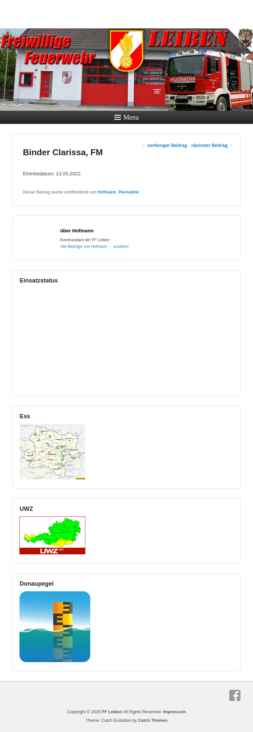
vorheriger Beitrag (164, 145)
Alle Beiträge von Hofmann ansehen (94, 246)
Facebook (234, 695)
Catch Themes (152, 720)
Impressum (174, 711)
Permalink (129, 192)
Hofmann (107, 192)
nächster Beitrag (212, 145)
